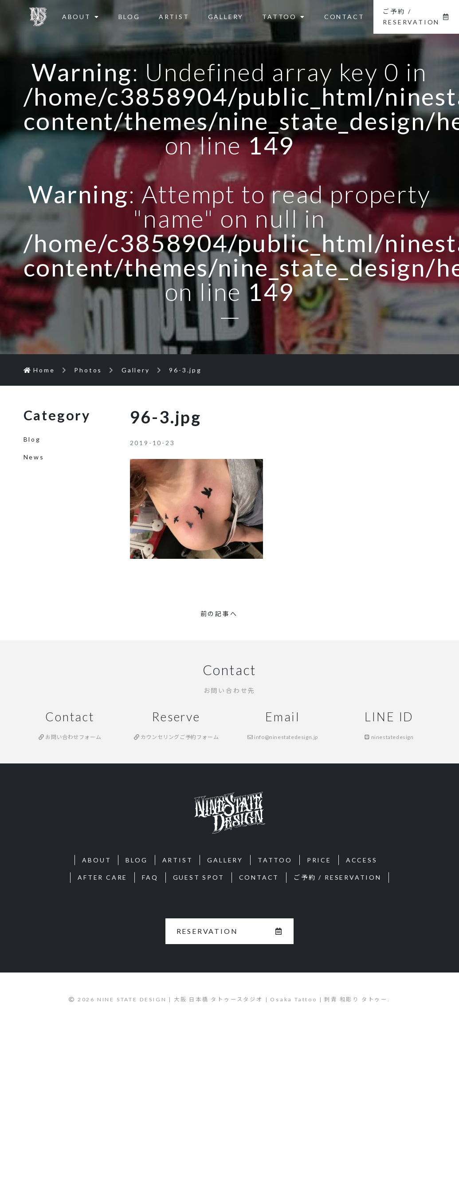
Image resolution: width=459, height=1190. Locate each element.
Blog (32, 439)
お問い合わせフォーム (70, 737)
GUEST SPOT (198, 877)
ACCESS (361, 860)
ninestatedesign (389, 737)
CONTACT (344, 16)
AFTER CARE (102, 877)
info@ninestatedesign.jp (282, 737)
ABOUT (81, 16)
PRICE (319, 860)
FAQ (150, 877)
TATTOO (284, 16)
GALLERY (226, 16)
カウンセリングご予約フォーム (176, 737)
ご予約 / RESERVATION (416, 17)
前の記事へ (219, 613)
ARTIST (174, 16)
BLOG (129, 16)
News (34, 457)
